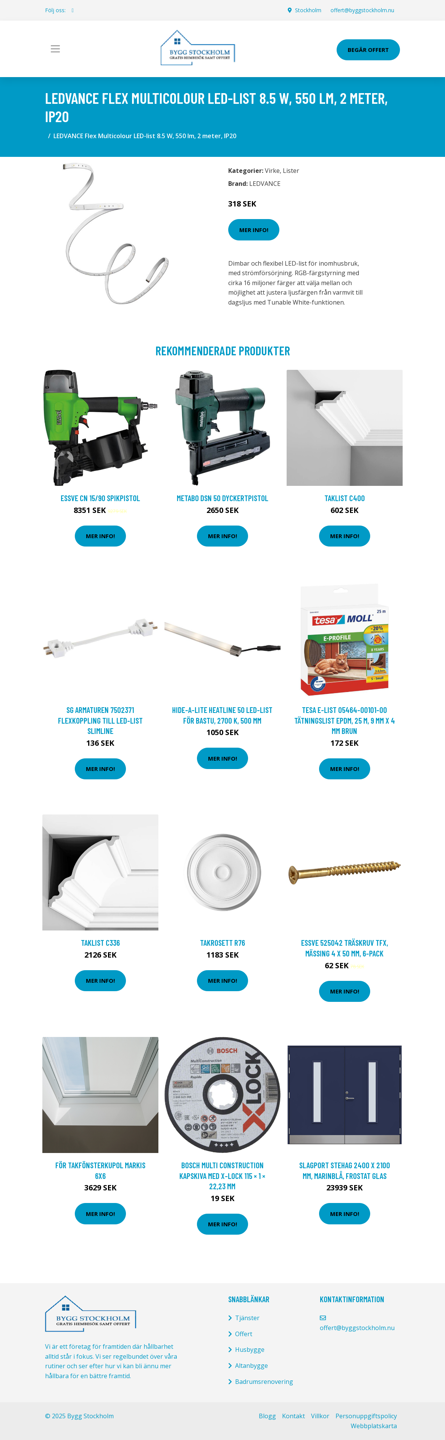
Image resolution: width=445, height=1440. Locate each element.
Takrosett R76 (222, 942)
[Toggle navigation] (55, 49)
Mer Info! (253, 230)
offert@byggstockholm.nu (362, 10)
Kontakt (293, 1416)
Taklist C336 (100, 942)
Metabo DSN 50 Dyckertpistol (222, 498)
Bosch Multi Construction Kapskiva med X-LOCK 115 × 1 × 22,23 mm (222, 1175)
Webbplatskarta (374, 1426)
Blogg (267, 1416)
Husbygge (249, 1349)
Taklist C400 (344, 498)
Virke (272, 170)
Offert (243, 1334)
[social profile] (73, 10)
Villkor (320, 1416)
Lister (291, 170)
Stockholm (308, 10)
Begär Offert (368, 49)
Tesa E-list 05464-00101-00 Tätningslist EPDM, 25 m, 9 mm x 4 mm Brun (344, 720)
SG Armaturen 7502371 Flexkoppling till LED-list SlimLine (100, 720)
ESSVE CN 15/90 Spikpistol (100, 498)
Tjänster (247, 1318)
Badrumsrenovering (264, 1381)
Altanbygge (251, 1365)
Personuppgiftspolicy (366, 1416)
